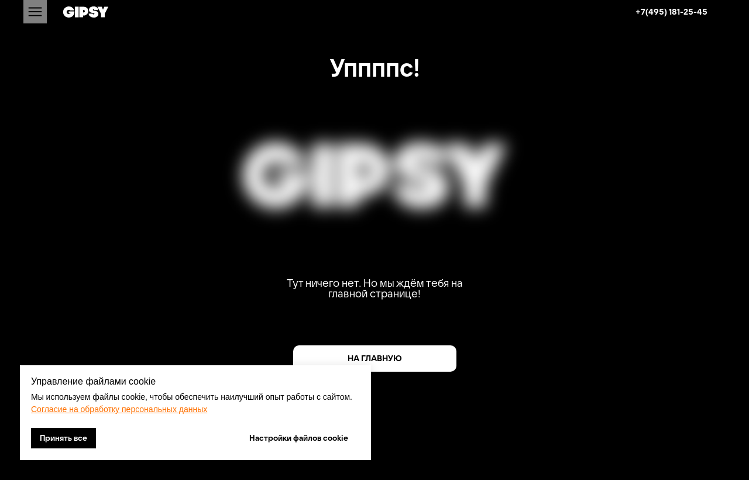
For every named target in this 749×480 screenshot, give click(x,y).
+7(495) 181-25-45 (671, 11)
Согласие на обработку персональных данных (119, 409)
